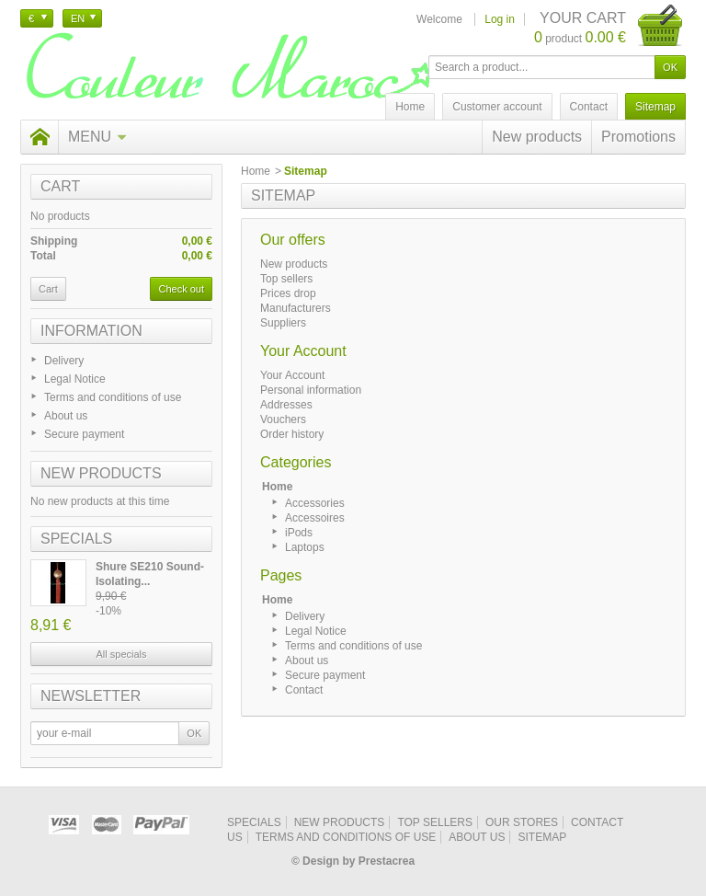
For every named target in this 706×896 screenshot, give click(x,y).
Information (91, 331)
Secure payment (84, 434)
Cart (60, 186)
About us (65, 415)
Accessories (315, 503)
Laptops (305, 547)
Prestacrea (387, 861)
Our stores (521, 822)
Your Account (292, 375)
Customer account (496, 106)
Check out (181, 288)
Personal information (310, 390)
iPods (299, 532)
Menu (97, 136)
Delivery (64, 360)
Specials (76, 538)
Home (255, 171)
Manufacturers (295, 308)
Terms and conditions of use (112, 397)
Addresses (286, 404)
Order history (292, 434)
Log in (499, 19)
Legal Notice (75, 379)
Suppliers (283, 322)
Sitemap (542, 837)
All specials (121, 654)
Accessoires (315, 517)
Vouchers (283, 419)
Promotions (638, 136)
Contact (304, 689)
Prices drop (288, 293)
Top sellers (286, 278)
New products (537, 136)
